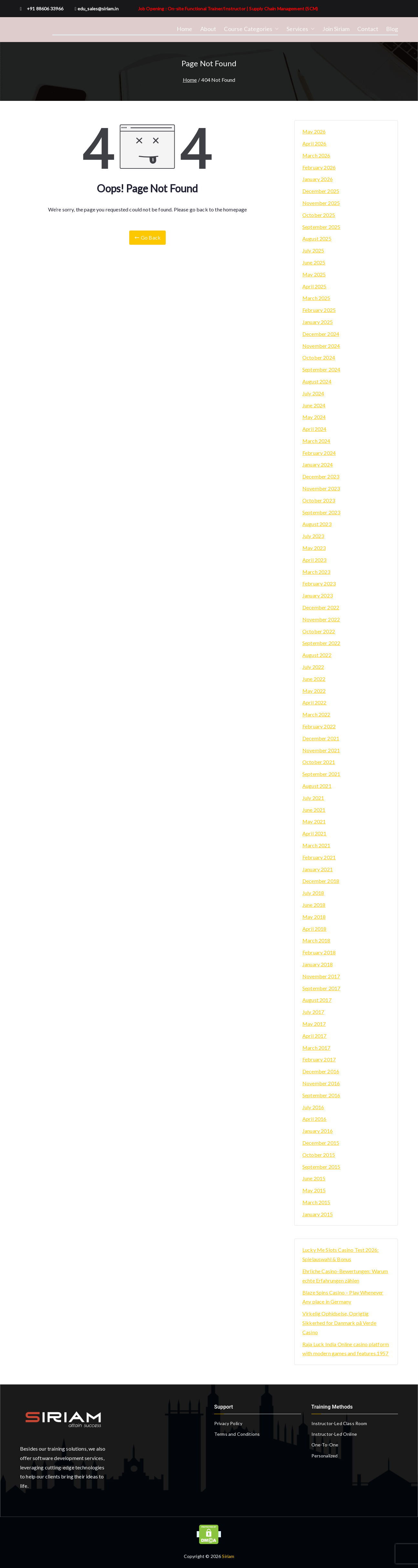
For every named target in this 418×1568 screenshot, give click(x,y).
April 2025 (314, 286)
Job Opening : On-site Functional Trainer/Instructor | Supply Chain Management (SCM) (228, 8)
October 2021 (318, 762)
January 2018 (317, 964)
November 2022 (321, 619)
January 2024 (317, 464)
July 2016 (313, 1107)
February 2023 (319, 583)
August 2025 (316, 238)
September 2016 (321, 1095)
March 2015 (316, 1202)
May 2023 (314, 548)
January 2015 (317, 1214)
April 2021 (314, 833)
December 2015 (320, 1143)
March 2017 (316, 1048)
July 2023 (313, 536)
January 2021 (317, 869)
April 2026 (314, 143)
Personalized (324, 1455)
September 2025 (321, 227)
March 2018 (316, 940)
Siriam (228, 1556)
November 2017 (321, 976)
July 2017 (313, 1012)
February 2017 (319, 1059)
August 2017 (316, 1000)
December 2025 (320, 191)
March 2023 (316, 572)
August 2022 (316, 655)
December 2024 (320, 334)
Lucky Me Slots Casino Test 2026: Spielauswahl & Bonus (340, 1254)
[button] (275, 29)
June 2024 (313, 405)
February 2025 (319, 310)
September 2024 (321, 369)
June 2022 (313, 679)
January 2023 (317, 595)
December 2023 (320, 476)
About (208, 28)
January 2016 (317, 1131)
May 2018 (314, 917)
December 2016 (320, 1071)
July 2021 (313, 798)
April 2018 (314, 929)
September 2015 (321, 1167)
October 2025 (318, 215)
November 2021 (321, 750)
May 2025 (314, 274)
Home (185, 28)
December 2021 (320, 738)
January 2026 (317, 179)
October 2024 (318, 357)
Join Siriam (336, 28)
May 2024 (314, 417)
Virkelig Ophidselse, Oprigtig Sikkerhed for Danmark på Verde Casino (339, 1322)
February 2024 (319, 453)
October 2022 (318, 631)
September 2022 (321, 643)
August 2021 (316, 786)
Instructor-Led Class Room (339, 1423)
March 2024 (316, 441)
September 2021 (321, 774)
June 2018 (313, 905)
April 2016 (314, 1119)
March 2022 (316, 714)
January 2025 (317, 322)
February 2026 (319, 167)
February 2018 (319, 952)
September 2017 (321, 988)
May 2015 (314, 1190)
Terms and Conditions (237, 1434)
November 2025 (321, 203)
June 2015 (313, 1178)
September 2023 (321, 512)
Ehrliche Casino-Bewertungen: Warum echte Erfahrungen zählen (345, 1275)
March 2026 (316, 155)
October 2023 (318, 500)
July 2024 (313, 393)
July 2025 (313, 250)
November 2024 (321, 346)
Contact (367, 28)
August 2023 (316, 524)
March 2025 (316, 298)
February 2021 (319, 857)
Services (301, 29)
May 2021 (314, 821)
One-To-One (325, 1444)
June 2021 (313, 810)
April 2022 (314, 702)
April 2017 (314, 1036)
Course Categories (251, 29)
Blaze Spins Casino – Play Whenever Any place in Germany (342, 1297)
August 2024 (316, 381)
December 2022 (320, 607)
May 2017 (314, 1024)
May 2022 (314, 691)
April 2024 (314, 429)
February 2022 (319, 726)
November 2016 (321, 1083)
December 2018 (320, 881)
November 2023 (321, 488)
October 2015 (318, 1155)
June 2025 (313, 262)
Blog (392, 28)
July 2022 (313, 667)
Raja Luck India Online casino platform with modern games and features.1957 (345, 1349)
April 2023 (314, 560)
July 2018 (313, 893)
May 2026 (314, 131)
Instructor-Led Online (334, 1434)
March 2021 (316, 845)
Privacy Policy (228, 1423)
